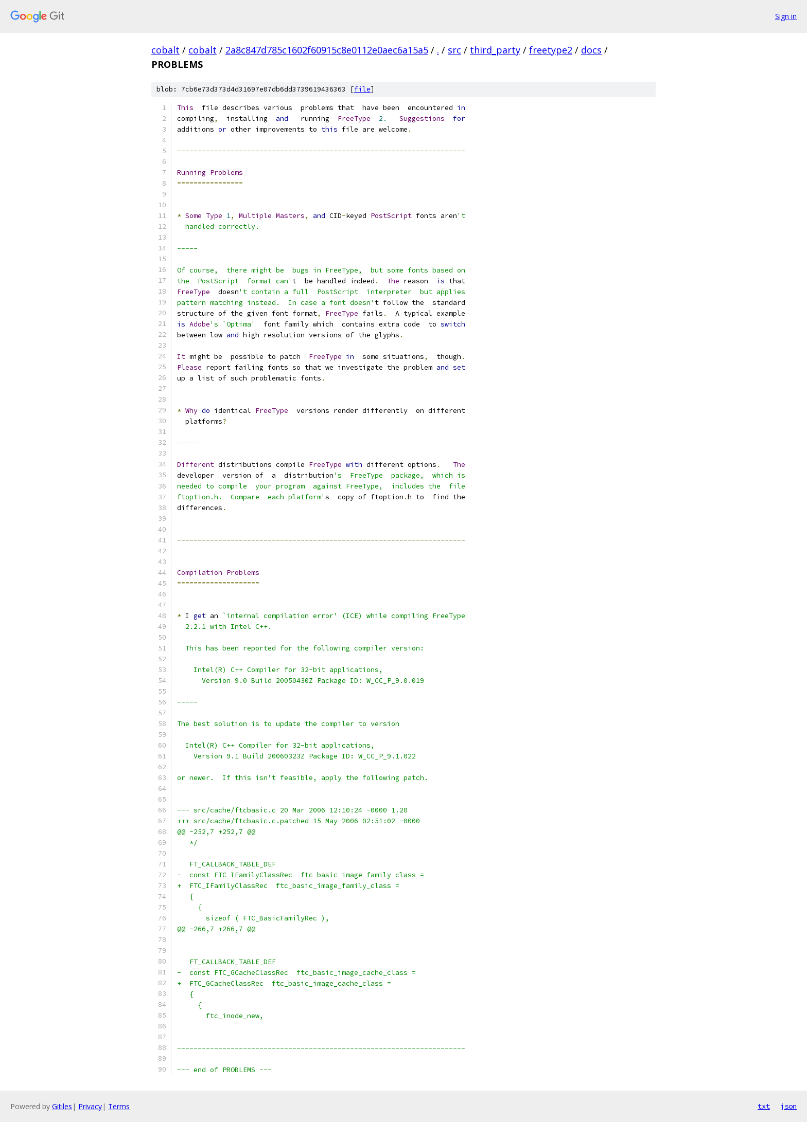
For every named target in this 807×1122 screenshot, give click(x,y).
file (362, 89)
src (454, 50)
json (788, 1106)
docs (591, 50)
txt (764, 1106)
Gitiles (62, 1106)
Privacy (90, 1106)
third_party (495, 50)
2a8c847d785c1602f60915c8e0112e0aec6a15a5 (326, 50)
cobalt (165, 50)
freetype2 (550, 50)
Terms (119, 1106)
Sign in (786, 16)
